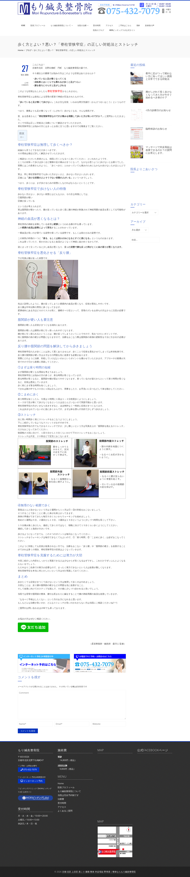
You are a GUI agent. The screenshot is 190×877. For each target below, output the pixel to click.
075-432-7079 (29, 769)
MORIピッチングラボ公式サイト (122, 30)
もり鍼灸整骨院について (62, 25)
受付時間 (96, 25)
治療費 (61, 799)
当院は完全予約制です (68, 795)
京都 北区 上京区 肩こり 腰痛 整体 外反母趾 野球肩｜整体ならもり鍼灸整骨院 (99, 871)
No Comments (25, 84)
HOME (23, 25)
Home (61, 783)
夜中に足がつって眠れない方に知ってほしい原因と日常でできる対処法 (159, 76)
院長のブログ (98, 30)
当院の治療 (82, 25)
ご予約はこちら (124, 25)
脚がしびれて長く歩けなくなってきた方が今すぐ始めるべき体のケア (159, 94)
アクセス (109, 25)
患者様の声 (149, 25)
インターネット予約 (31, 780)
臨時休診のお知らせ (156, 128)
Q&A (138, 25)
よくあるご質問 (65, 810)
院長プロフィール (37, 25)
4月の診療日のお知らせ (158, 110)
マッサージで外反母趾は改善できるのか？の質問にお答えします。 (159, 149)
